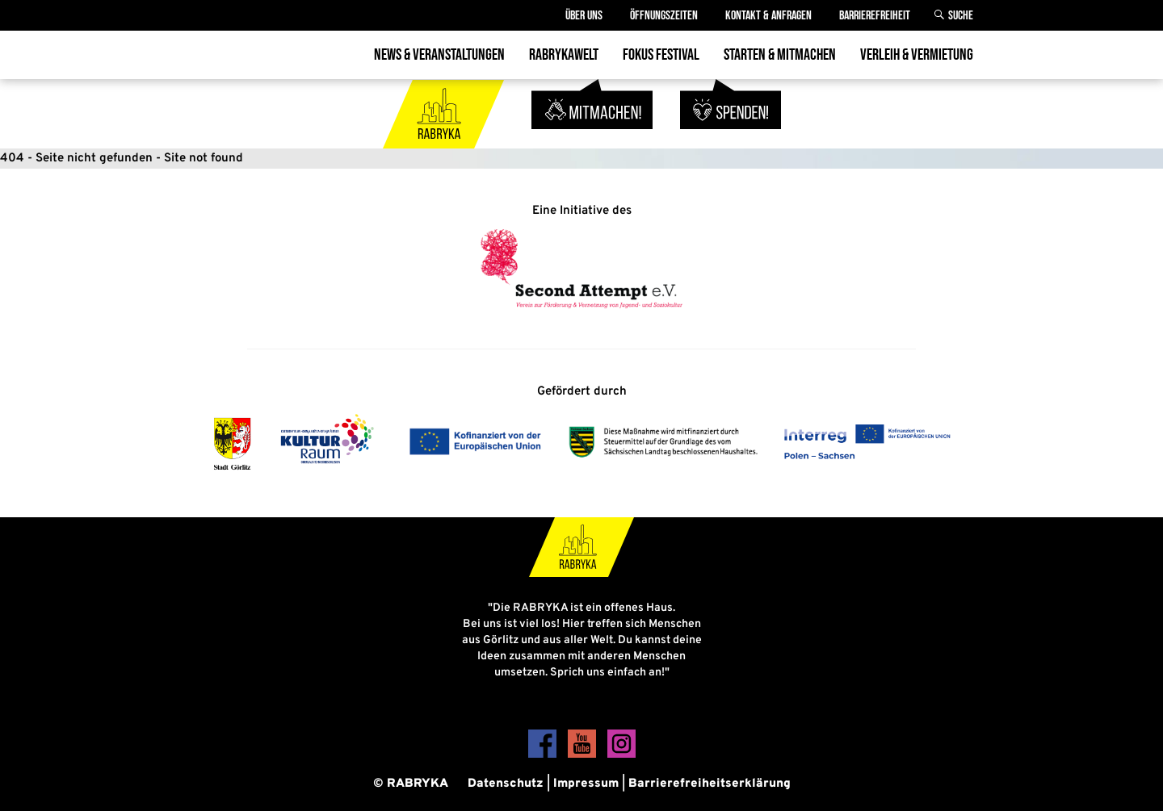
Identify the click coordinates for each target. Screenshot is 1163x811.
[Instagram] (621, 755)
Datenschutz (506, 784)
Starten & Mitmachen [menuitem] (780, 55)
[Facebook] (544, 755)
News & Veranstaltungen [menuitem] (439, 55)
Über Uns (583, 15)
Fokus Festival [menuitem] (661, 55)
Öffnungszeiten (664, 15)
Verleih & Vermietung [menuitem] (916, 55)
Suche (960, 15)
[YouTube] (583, 755)
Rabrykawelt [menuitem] (563, 55)
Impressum (586, 784)
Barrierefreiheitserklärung (709, 784)
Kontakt (768, 15)
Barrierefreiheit (874, 15)
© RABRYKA (410, 784)
